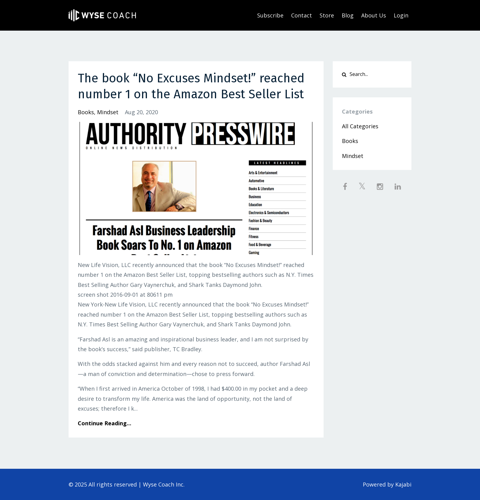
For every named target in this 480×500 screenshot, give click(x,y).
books (86, 112)
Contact (301, 15)
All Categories (360, 126)
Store (327, 15)
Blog (348, 15)
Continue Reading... (104, 423)
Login (401, 15)
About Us (373, 15)
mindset (107, 112)
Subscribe (270, 15)
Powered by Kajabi (387, 484)
